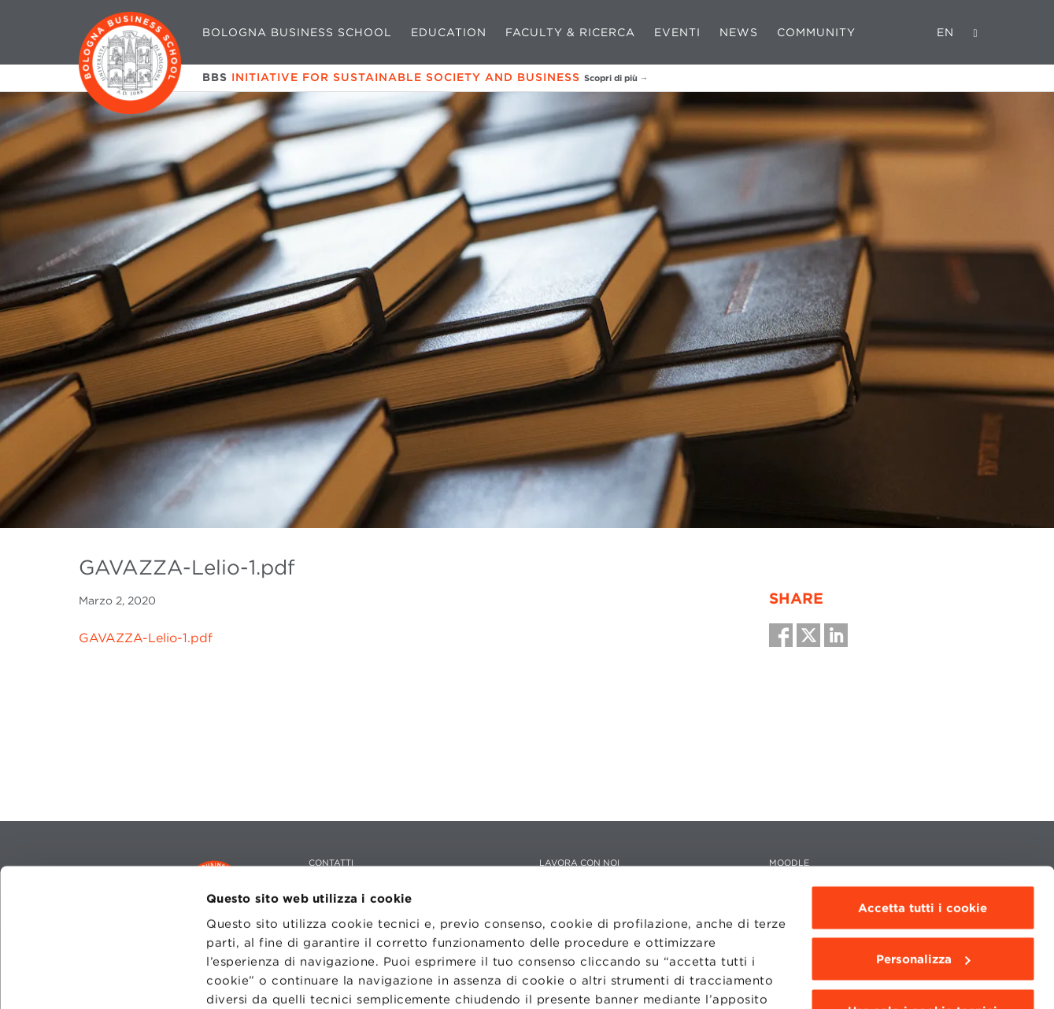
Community (816, 32)
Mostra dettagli (253, 978)
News (738, 32)
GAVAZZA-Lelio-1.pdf (146, 637)
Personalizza (923, 840)
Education (448, 32)
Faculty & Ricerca (570, 32)
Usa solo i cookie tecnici (922, 892)
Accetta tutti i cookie (922, 789)
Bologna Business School (297, 32)
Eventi (677, 32)
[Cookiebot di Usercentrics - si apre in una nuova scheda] (102, 978)
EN (945, 32)
